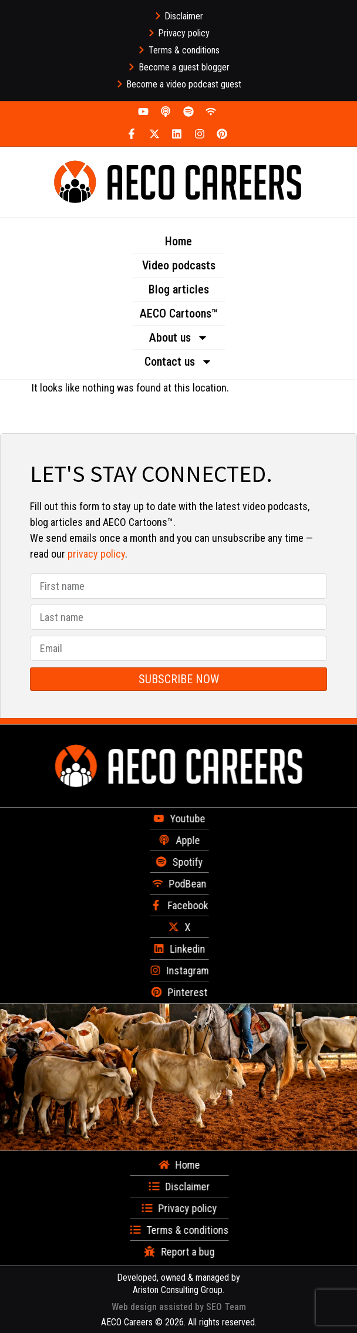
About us (178, 337)
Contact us (178, 361)
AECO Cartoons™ (179, 313)
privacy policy (96, 554)
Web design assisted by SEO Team (179, 1306)
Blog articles (179, 289)
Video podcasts (178, 265)
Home (178, 241)
